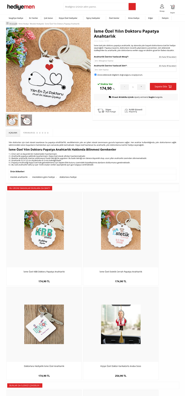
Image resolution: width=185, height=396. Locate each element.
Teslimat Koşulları (14, 358)
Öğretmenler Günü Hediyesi (105, 376)
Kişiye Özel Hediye (43, 358)
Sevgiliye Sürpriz (42, 376)
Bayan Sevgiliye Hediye (74, 376)
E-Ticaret (83, 392)
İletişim (165, 18)
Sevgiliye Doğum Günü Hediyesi (78, 367)
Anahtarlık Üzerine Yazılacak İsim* (110, 64)
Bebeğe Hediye (129, 371)
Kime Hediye (133, 18)
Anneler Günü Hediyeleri (104, 371)
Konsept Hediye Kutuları (74, 358)
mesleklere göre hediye (40, 175)
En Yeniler (33, 18)
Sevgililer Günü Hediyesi (103, 358)
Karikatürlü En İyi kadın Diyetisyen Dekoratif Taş (114, 306)
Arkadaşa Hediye (130, 376)
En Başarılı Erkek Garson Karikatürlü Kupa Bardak (157, 306)
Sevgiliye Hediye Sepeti (74, 363)
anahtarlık (60, 141)
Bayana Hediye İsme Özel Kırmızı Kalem (27, 306)
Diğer (150, 18)
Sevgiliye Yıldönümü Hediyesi (76, 380)
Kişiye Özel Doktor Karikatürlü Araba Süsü (157, 237)
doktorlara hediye (62, 175)
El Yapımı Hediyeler (44, 371)
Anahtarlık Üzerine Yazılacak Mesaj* (111, 56)
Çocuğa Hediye (129, 367)
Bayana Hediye (129, 363)
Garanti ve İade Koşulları (17, 371)
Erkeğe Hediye (129, 358)
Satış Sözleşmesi (14, 367)
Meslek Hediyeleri (43, 380)
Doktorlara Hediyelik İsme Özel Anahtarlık (114, 237)
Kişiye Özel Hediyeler (68, 18)
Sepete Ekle (163, 85)
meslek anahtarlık (17, 175)
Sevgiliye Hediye (16, 18)
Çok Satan (48, 18)
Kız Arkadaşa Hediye (44, 367)
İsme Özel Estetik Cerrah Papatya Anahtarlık (71, 237)
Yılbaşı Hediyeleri (101, 367)
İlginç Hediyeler (93, 18)
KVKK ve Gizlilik (13, 376)
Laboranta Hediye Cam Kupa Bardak (70, 305)
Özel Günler (114, 18)
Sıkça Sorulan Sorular (15, 380)
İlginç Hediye (128, 380)
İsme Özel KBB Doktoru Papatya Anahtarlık (27, 237)
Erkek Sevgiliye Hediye (74, 371)
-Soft (77, 392)
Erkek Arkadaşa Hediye (45, 363)
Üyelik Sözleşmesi (14, 363)
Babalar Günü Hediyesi (103, 380)
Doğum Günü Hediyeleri (103, 363)
